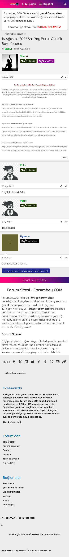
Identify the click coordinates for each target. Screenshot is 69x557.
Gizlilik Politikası (11, 491)
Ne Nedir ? (9, 462)
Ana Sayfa (8, 504)
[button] (5, 4)
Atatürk (7, 454)
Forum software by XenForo (26, 550)
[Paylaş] (61, 77)
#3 (66, 222)
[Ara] (65, 4)
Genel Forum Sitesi (38, 394)
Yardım (7, 496)
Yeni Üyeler (9, 441)
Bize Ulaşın (9, 483)
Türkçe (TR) (27, 517)
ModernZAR (8, 517)
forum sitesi (60, 341)
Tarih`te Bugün (11, 458)
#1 (66, 77)
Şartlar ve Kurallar (13, 487)
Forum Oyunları (11, 445)
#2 (66, 186)
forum (11, 20)
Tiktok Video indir (12, 422)
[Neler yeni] (58, 4)
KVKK (6, 500)
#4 (66, 257)
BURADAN (32, 413)
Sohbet (7, 450)
